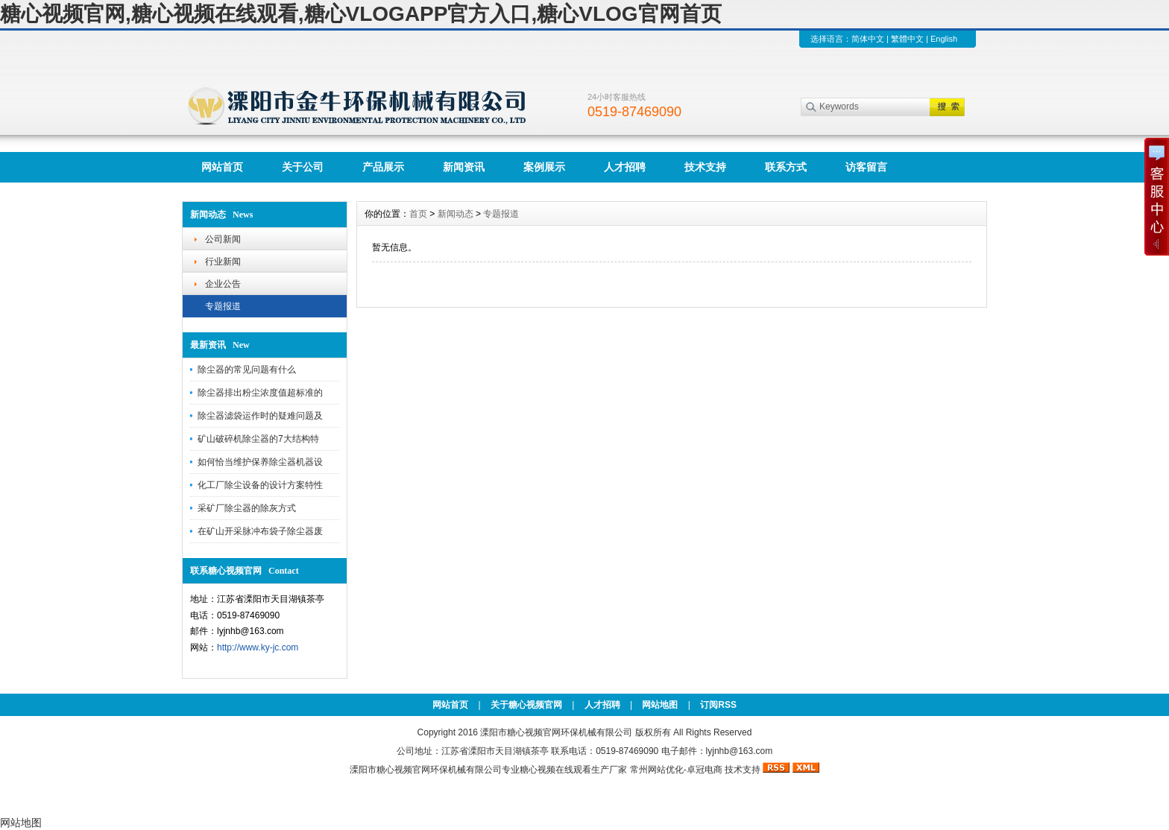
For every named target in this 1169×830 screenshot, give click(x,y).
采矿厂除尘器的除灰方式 (247, 508)
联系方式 (786, 167)
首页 (418, 214)
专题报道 (223, 306)
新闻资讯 (464, 167)
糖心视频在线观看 (555, 769)
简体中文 (867, 38)
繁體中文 (907, 38)
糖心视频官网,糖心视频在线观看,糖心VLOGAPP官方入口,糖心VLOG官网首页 (361, 13)
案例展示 (544, 167)
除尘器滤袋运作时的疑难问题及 (260, 416)
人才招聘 (625, 167)
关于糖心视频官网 (526, 705)
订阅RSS (718, 705)
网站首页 (222, 167)
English (943, 38)
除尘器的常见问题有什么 (247, 369)
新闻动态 (455, 214)
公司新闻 (223, 239)
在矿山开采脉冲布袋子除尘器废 (260, 531)
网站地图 (660, 705)
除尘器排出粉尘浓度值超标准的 (260, 392)
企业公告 (223, 284)
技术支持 (705, 167)
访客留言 (866, 167)
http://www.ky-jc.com (257, 647)
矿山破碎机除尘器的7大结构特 (258, 439)
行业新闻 (223, 261)
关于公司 (303, 167)
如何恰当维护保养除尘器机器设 (260, 462)
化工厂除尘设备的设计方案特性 (260, 485)
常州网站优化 (657, 769)
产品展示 (383, 167)
